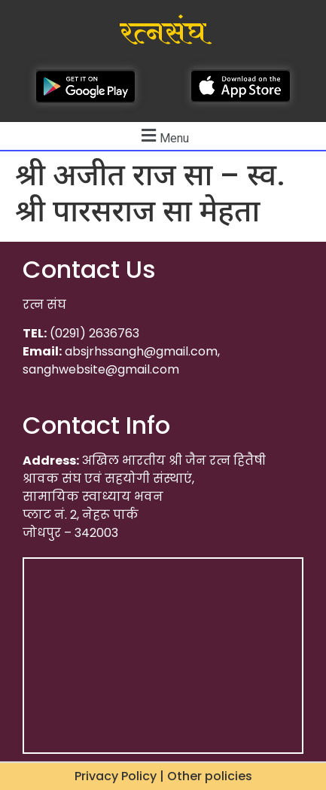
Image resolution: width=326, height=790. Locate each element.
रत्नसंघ (163, 33)
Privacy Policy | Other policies (163, 776)
